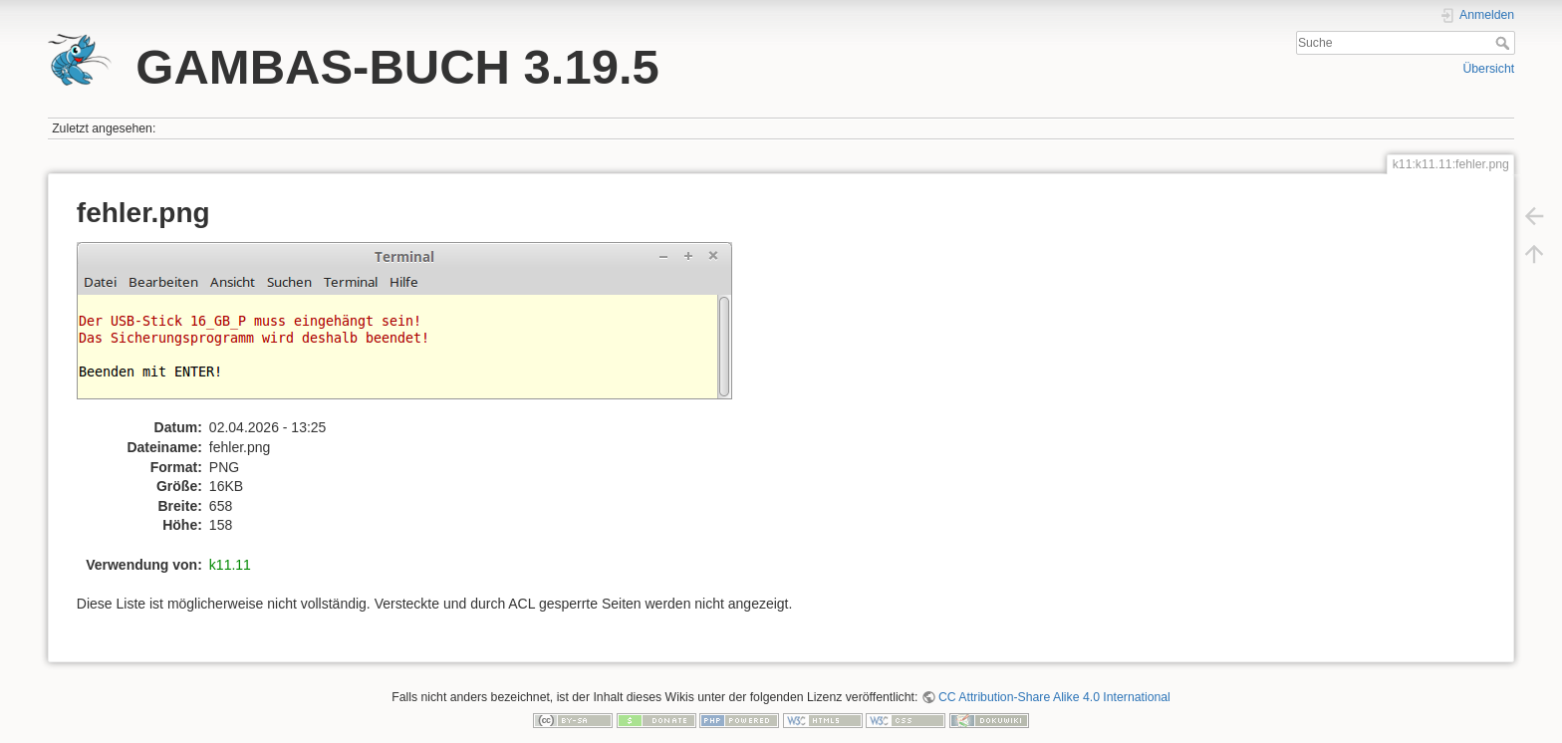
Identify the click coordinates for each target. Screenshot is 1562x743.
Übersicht (1488, 69)
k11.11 (230, 565)
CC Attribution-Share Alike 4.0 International (1054, 697)
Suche (1504, 43)
